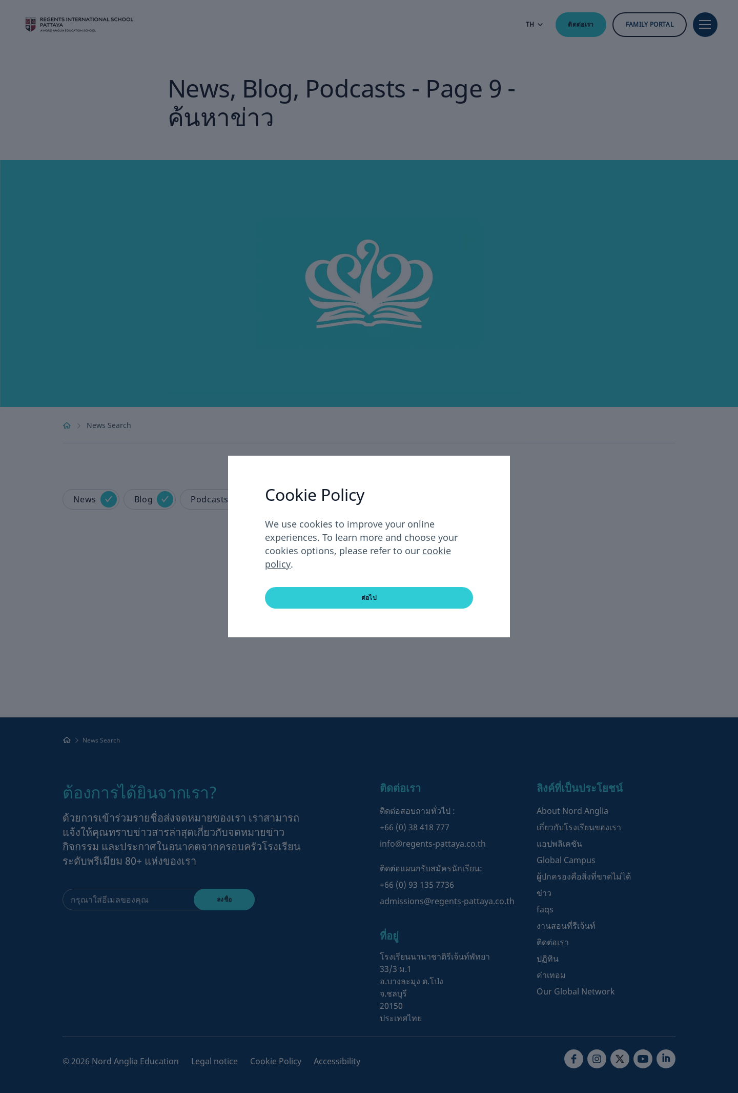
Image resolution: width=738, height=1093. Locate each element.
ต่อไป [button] (369, 597)
